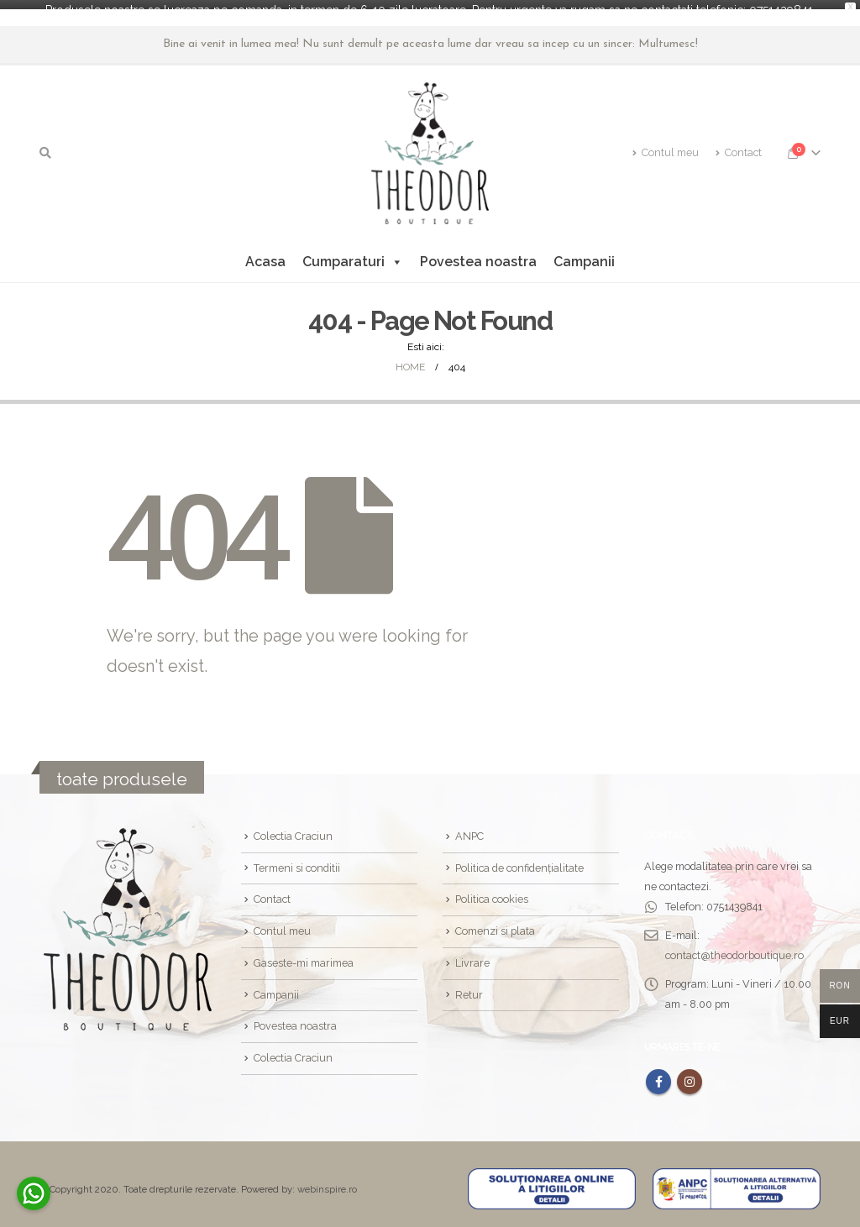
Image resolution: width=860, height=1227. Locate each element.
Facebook (658, 1072)
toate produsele (121, 769)
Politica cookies (491, 890)
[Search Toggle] (45, 144)
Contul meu (665, 143)
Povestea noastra (478, 252)
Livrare (472, 953)
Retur (469, 985)
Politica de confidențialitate (519, 858)
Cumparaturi (352, 253)
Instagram (689, 1072)
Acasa (265, 252)
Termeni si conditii (297, 858)
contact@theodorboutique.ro (734, 946)
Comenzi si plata (495, 921)
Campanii (584, 252)
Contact (739, 143)
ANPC (469, 827)
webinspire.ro (327, 1180)
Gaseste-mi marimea (304, 953)
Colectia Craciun (293, 827)
